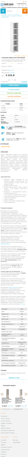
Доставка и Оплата (6, 447)
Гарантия (3, 454)
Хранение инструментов (7, 430)
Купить (9, 405)
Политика (3, 452)
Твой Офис (4, 14)
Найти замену (14, 85)
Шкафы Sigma (4, 17)
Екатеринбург (16, 442)
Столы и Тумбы (5, 418)
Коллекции (16, 14)
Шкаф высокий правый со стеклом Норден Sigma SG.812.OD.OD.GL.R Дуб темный (6, 400)
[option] (14, 37)
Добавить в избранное (21, 55)
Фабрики (9, 7)
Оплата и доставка (22, 7)
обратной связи (5, 244)
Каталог (10, 14)
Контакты (14, 7)
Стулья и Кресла (5, 421)
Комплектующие (5, 15)
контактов (22, 304)
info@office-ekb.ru (6, 409)
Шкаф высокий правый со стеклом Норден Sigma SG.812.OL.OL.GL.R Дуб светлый (20, 400)
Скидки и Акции (5, 449)
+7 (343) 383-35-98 (21, 3)
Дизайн (3, 445)
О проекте (3, 7)
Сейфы (3, 425)
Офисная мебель (5, 428)
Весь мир (15, 440)
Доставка (9, 126)
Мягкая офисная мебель (8, 433)
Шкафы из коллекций (16, 15)
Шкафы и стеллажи (6, 423)
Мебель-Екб (10, 70)
